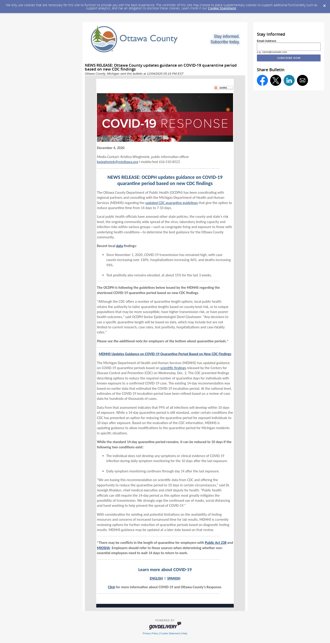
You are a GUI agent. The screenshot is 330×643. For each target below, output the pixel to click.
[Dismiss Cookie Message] (324, 4)
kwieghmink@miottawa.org (117, 162)
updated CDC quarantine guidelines (171, 203)
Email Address (266, 41)
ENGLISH (156, 578)
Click (111, 587)
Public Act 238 (215, 542)
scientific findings (173, 368)
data (119, 246)
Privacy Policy (150, 633)
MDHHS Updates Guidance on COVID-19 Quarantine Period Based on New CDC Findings (165, 354)
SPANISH (173, 578)
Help (184, 633)
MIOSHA (103, 548)
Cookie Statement (222, 8)
